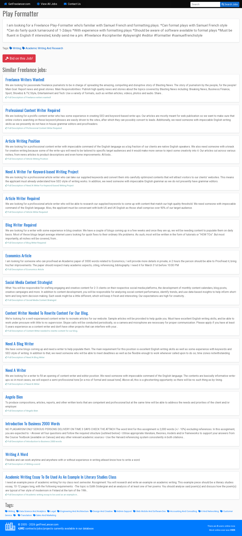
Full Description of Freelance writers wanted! (28, 97)
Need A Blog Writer (19, 343)
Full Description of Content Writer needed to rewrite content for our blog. (41, 331)
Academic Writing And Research (42, 48)
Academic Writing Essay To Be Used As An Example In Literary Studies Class (60, 477)
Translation (25, 515)
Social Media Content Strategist (28, 282)
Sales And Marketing (44, 515)
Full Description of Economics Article (24, 269)
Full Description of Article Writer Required (26, 212)
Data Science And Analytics (31, 511)
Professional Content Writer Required (32, 110)
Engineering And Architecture (73, 511)
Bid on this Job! (19, 58)
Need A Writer (15, 370)
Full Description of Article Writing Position (26, 159)
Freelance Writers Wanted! (24, 79)
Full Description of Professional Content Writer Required (33, 128)
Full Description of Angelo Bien (21, 410)
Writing (15, 48)
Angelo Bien (14, 397)
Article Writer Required (22, 198)
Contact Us (72, 4)
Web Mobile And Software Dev (149, 511)
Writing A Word (16, 454)
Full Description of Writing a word (22, 464)
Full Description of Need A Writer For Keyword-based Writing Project (39, 185)
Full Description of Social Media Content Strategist (30, 300)
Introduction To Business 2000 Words (32, 423)
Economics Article (18, 255)
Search (230, 4)
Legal (51, 511)
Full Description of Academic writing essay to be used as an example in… (41, 494)
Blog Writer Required (20, 225)
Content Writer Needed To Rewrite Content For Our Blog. (46, 313)
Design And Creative (101, 511)
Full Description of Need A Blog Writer (25, 357)
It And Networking (208, 511)
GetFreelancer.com (17, 4)
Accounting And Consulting (182, 511)
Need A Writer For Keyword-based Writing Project (41, 171)
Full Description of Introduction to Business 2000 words (33, 441)
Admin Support (123, 511)
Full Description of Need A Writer (22, 384)
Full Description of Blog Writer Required (25, 242)
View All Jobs (47, 4)
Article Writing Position (22, 141)
